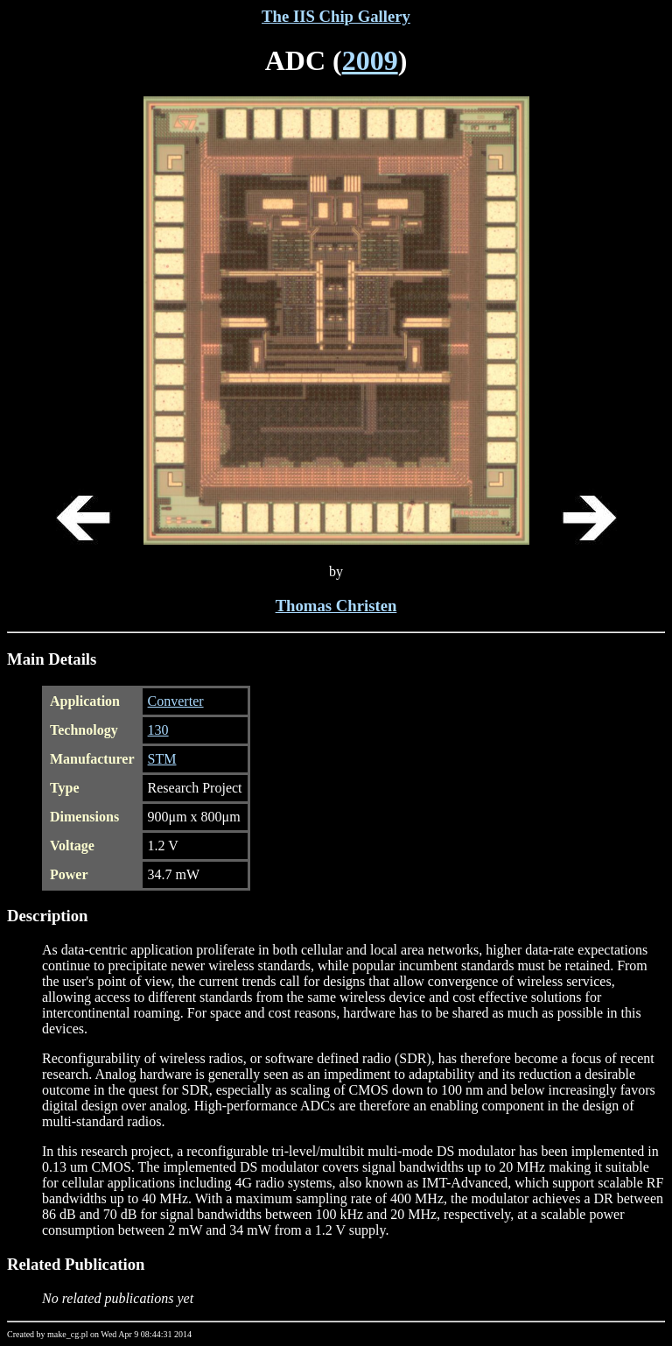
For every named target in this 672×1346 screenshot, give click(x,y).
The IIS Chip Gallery (336, 16)
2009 (370, 60)
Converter (176, 701)
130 (158, 729)
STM (162, 758)
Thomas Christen (336, 605)
